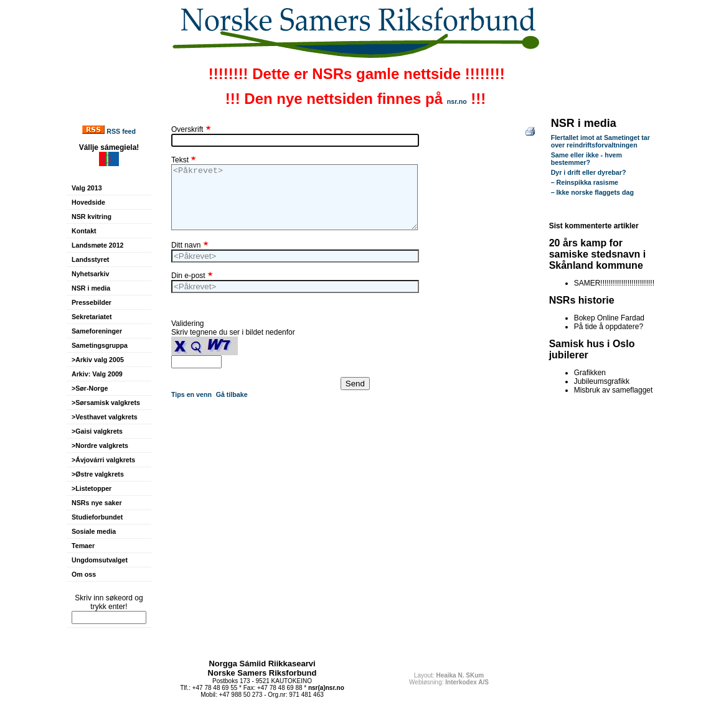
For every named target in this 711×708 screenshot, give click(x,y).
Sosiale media (94, 531)
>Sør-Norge (90, 388)
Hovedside (88, 202)
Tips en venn (191, 394)
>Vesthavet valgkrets (105, 417)
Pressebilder (91, 302)
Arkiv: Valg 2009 (97, 374)
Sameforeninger (97, 331)
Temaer (83, 545)
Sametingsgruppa (100, 345)
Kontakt (84, 231)
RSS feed (121, 131)
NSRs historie (581, 300)
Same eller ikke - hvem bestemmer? (586, 158)
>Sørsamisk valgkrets (106, 402)
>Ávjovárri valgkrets (103, 459)
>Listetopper (91, 488)
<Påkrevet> (294, 197)
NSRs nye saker (97, 502)
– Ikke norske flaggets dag (592, 192)
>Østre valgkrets (98, 474)
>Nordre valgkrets (100, 445)
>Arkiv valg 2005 (98, 359)
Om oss (84, 574)
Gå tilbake (232, 394)
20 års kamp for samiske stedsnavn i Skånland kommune (597, 254)
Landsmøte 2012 (98, 245)
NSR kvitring (91, 216)
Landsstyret (90, 259)
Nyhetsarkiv (90, 273)
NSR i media (91, 288)
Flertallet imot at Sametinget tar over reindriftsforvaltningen (600, 141)
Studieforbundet (97, 517)
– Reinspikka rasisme (584, 182)
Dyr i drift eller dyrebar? (588, 172)
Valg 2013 (87, 188)
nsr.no (457, 101)
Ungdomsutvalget (100, 560)
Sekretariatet (92, 316)
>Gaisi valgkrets (97, 431)
